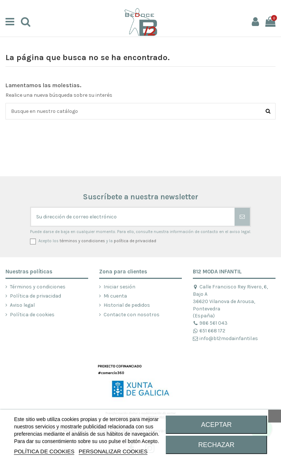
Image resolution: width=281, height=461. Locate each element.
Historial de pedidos (127, 305)
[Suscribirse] (242, 217)
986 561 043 (210, 323)
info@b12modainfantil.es (225, 338)
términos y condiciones (82, 241)
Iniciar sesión (119, 287)
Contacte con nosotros (132, 314)
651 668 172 (209, 331)
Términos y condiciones (37, 287)
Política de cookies (32, 314)
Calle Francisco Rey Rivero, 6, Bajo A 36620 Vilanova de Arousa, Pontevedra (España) (230, 301)
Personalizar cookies (113, 451)
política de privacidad (135, 241)
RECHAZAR (216, 445)
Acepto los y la (97, 241)
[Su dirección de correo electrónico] (133, 217)
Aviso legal (22, 305)
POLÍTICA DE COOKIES (44, 451)
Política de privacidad (35, 296)
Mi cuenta (115, 296)
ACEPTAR (216, 424)
